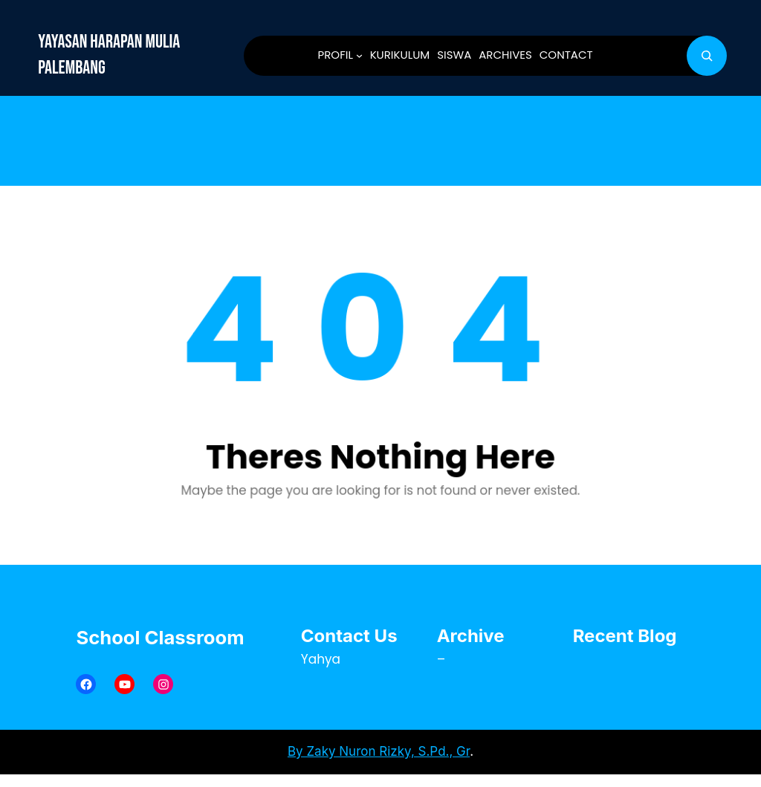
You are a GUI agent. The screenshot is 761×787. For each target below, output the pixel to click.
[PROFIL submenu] (359, 55)
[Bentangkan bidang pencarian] (707, 56)
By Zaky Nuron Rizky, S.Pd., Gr (379, 751)
